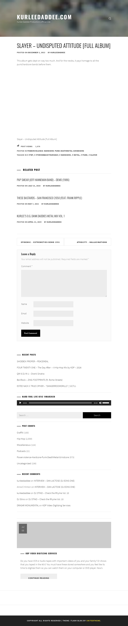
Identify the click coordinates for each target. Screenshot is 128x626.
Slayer (93, 155)
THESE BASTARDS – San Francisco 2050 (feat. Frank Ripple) (49, 198)
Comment (26, 266)
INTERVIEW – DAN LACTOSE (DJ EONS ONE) (54, 480)
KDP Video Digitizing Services (56, 505)
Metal (77, 155)
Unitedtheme (93, 621)
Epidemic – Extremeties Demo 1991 (40, 242)
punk (85, 155)
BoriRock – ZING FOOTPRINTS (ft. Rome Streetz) (40, 379)
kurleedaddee (58, 52)
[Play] (20, 403)
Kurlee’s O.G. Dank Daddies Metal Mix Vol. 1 (41, 216)
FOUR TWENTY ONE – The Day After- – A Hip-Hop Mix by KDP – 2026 (49, 367)
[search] (110, 18)
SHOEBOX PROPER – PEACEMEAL (32, 361)
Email (24, 313)
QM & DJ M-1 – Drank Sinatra (30, 373)
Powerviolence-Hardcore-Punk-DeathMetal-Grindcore (55, 151)
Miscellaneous (23, 444)
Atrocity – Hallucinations (92, 242)
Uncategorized (24, 463)
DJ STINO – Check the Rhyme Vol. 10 (51, 493)
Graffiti (20, 432)
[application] (64, 402)
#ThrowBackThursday (47, 155)
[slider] (60, 403)
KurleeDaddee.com (44, 16)
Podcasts (21, 451)
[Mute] (100, 403)
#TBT (31, 155)
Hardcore (66, 155)
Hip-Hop (21, 438)
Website (25, 322)
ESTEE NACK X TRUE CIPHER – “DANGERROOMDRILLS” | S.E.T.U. (46, 386)
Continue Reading (38, 578)
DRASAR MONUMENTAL (28, 505)
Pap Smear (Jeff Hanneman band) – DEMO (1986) (43, 180)
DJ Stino (21, 499)
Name (24, 304)
